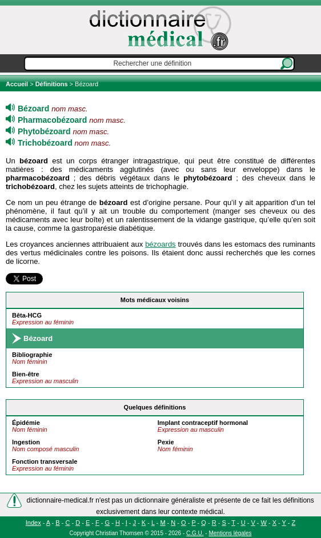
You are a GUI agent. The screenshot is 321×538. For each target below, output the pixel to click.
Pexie (166, 442)
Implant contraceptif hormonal (203, 422)
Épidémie (26, 422)
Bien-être (25, 374)
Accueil (18, 84)
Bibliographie (32, 354)
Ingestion (26, 442)
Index (33, 522)
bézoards (160, 244)
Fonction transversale (44, 461)
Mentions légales (229, 533)
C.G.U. (195, 533)
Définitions (51, 84)
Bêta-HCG (27, 315)
